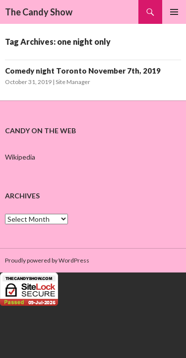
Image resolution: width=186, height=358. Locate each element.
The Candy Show (38, 11)
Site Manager (73, 82)
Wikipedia (20, 157)
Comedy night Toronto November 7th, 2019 (83, 70)
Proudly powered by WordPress (47, 260)
